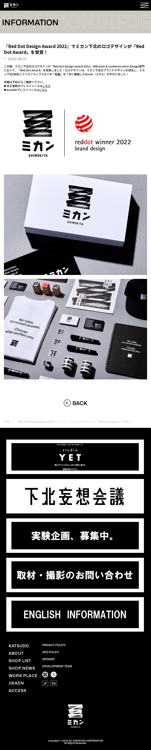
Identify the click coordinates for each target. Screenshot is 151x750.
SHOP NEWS (22, 668)
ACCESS (17, 690)
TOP (7, 421)
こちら (46, 86)
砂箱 (57, 74)
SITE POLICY (50, 652)
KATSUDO (19, 645)
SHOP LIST (20, 660)
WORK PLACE (23, 675)
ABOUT (16, 653)
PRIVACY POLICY (54, 645)
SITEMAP (48, 659)
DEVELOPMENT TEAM (57, 666)
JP (45, 683)
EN (54, 683)
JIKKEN (16, 682)
